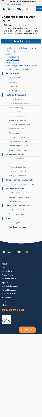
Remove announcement (18, 137)
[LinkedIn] (14, 310)
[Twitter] (3, 310)
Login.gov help (13, 57)
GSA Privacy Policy (9, 294)
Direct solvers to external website (22, 184)
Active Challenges (9, 290)
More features (14, 201)
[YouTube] (10, 310)
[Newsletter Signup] (21, 310)
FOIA (4, 301)
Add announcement (16, 129)
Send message (14, 193)
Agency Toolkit (13, 59)
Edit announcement (16, 133)
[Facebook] (6, 310)
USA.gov (5, 305)
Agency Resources (9, 282)
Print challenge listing (17, 120)
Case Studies (12, 62)
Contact (5, 267)
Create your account (16, 78)
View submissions (15, 163)
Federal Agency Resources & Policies (22, 65)
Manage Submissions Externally (19, 180)
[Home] (17, 10)
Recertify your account (17, 90)
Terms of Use (7, 271)
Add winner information (18, 141)
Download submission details (20, 167)
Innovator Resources (10, 279)
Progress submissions (17, 171)
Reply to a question (16, 214)
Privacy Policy (7, 275)
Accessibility (7, 297)
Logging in (13, 82)
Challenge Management (15, 95)
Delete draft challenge (17, 112)
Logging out (13, 86)
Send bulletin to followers (19, 210)
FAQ (9, 54)
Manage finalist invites (17, 175)
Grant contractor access (18, 150)
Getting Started (12, 73)
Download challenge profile (19, 124)
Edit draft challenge (16, 107)
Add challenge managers (18, 146)
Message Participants (14, 188)
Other (8, 218)
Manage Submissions (14, 154)
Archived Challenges (10, 286)
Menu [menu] (39, 9)
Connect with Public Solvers (17, 205)
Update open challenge (18, 116)
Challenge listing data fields (20, 103)
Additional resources (17, 227)
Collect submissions (16, 158)
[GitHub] (18, 310)
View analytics (14, 223)
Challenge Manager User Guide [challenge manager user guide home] (19, 69)
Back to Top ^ (27, 330)
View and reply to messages (19, 197)
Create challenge (15, 99)
